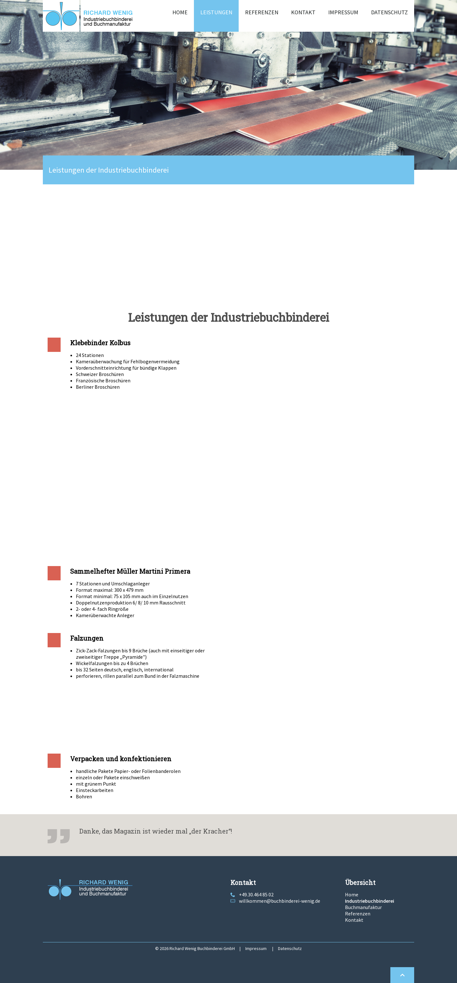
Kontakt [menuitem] (303, 12)
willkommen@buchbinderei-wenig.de (279, 901)
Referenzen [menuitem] (261, 12)
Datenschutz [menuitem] (389, 12)
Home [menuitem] (180, 12)
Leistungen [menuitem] (216, 12)
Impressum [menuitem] (343, 12)
